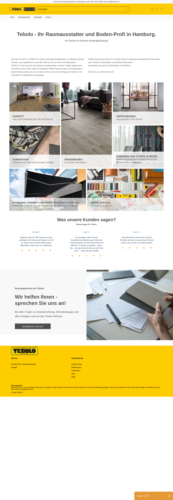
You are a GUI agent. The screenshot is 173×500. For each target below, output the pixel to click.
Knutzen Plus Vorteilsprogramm (23, 467)
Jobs (73, 477)
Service (48, 17)
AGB (73, 480)
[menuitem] (153, 9)
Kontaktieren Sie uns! (32, 430)
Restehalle (38, 17)
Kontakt (14, 471)
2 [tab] (3, 80)
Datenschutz (76, 471)
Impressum (75, 474)
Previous (84, 115)
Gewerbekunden (24, 17)
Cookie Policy (76, 467)
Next (88, 115)
